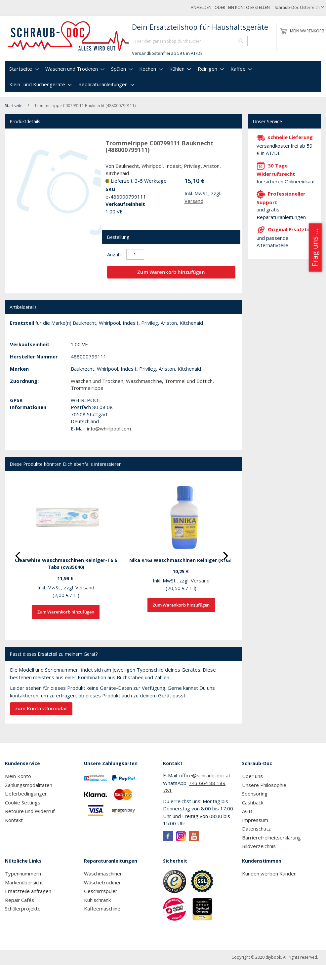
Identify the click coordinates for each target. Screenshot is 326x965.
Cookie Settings (22, 802)
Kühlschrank (97, 900)
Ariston (211, 166)
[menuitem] (23, 69)
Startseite (13, 105)
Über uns (252, 776)
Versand (193, 201)
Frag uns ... (314, 248)
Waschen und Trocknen (97, 381)
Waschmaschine (144, 381)
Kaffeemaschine (102, 908)
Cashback (252, 802)
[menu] (163, 76)
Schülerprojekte (23, 908)
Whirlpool (152, 166)
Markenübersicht (24, 882)
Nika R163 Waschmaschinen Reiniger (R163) (181, 560)
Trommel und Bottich (189, 381)
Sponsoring (254, 793)
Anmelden (201, 7)
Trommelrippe (87, 388)
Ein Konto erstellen (249, 7)
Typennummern (23, 873)
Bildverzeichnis (259, 846)
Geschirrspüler (100, 891)
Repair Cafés (19, 900)
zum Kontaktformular (41, 708)
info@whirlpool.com (109, 428)
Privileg (192, 166)
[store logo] (69, 36)
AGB (247, 811)
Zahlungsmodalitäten (28, 785)
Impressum (255, 820)
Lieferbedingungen (26, 793)
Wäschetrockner (102, 882)
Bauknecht (127, 166)
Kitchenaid (117, 173)
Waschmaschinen (103, 873)
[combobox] (190, 41)
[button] (299, 8)
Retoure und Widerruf (30, 811)
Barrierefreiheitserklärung (271, 837)
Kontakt (14, 820)
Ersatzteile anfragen (28, 891)
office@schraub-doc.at (204, 775)
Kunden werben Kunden (269, 873)
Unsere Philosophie (264, 785)
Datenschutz (256, 828)
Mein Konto (18, 776)
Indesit (173, 166)
